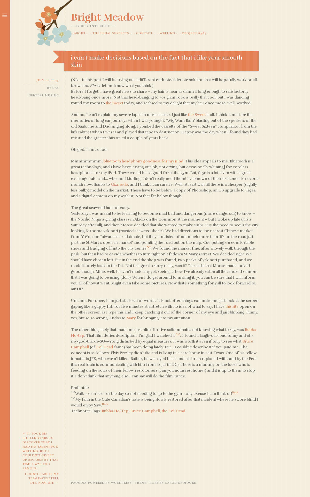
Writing (167, 33)
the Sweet (114, 103)
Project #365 (194, 33)
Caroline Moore (180, 482)
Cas (55, 88)
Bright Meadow (107, 17)
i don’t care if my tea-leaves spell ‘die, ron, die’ (42, 478)
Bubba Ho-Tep (115, 411)
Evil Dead (104, 347)
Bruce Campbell (145, 411)
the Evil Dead (173, 411)
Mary (131, 318)
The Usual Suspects (111, 33)
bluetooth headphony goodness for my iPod (143, 161)
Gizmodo (119, 184)
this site (232, 306)
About (79, 33)
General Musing (44, 95)
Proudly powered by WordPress (101, 482)
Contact (144, 33)
